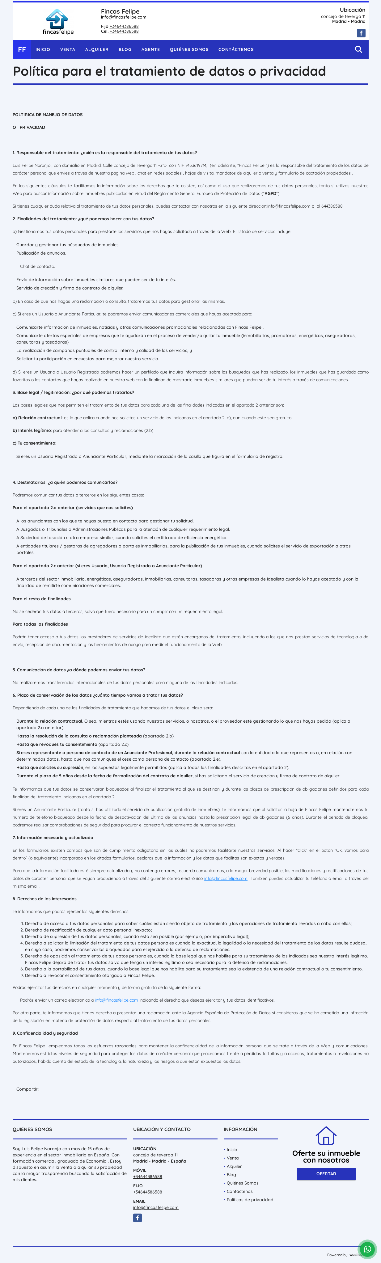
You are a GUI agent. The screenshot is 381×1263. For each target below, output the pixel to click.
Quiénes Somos (189, 49)
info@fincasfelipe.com (123, 17)
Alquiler (97, 49)
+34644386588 (124, 26)
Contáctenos (236, 49)
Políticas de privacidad (250, 1199)
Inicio (43, 49)
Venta (67, 49)
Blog (125, 49)
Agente (151, 49)
